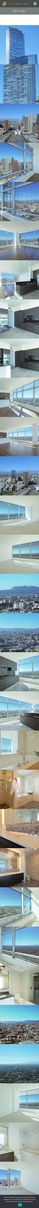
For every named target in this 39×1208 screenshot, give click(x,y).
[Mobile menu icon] (35, 4)
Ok (20, 1205)
